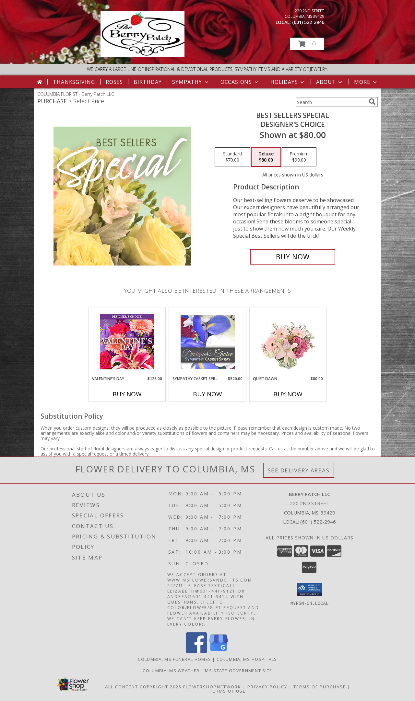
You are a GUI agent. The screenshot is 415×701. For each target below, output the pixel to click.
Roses (114, 81)
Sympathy (190, 81)
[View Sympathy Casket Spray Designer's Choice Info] (208, 342)
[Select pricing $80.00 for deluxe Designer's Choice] (266, 157)
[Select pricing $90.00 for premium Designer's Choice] (299, 157)
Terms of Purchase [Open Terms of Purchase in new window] (319, 687)
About (329, 81)
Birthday (147, 81)
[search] (372, 101)
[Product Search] (331, 102)
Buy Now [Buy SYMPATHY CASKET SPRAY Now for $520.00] (207, 394)
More (366, 81)
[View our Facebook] (196, 651)
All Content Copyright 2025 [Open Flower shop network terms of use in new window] (143, 687)
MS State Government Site (238, 670)
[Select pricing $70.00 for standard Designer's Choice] (232, 157)
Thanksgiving (74, 81)
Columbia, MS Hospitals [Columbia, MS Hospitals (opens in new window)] (247, 659)
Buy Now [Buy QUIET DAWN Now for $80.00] (287, 394)
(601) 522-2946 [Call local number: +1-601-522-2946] (308, 22)
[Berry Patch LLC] (142, 55)
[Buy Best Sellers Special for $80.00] (292, 257)
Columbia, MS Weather (171, 670)
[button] (307, 44)
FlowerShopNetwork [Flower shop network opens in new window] (212, 687)
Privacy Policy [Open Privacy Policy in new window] (267, 687)
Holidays (287, 81)
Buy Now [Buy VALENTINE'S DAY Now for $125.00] (127, 394)
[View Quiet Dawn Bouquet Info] (288, 342)
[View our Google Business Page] (218, 651)
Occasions (240, 81)
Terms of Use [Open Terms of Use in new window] (228, 691)
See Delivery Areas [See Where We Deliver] (299, 470)
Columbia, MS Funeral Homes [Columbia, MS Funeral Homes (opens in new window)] (174, 659)
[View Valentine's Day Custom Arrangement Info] (127, 342)
